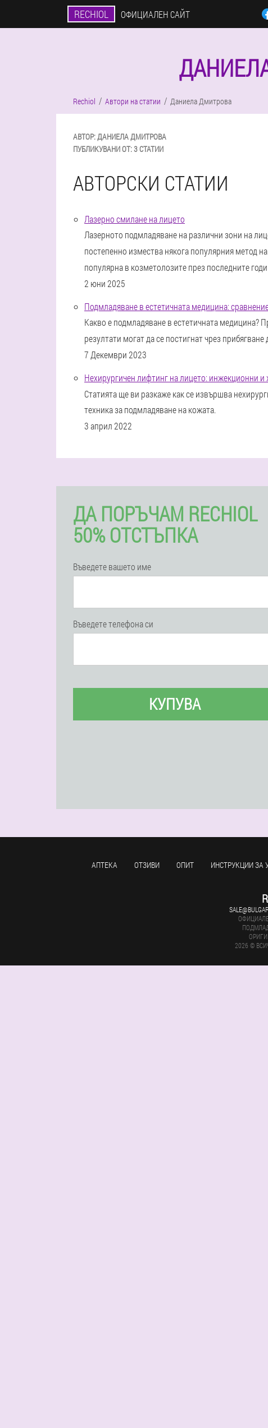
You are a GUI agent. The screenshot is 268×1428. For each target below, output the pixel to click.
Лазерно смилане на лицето (134, 219)
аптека (104, 864)
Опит (185, 864)
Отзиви (147, 864)
